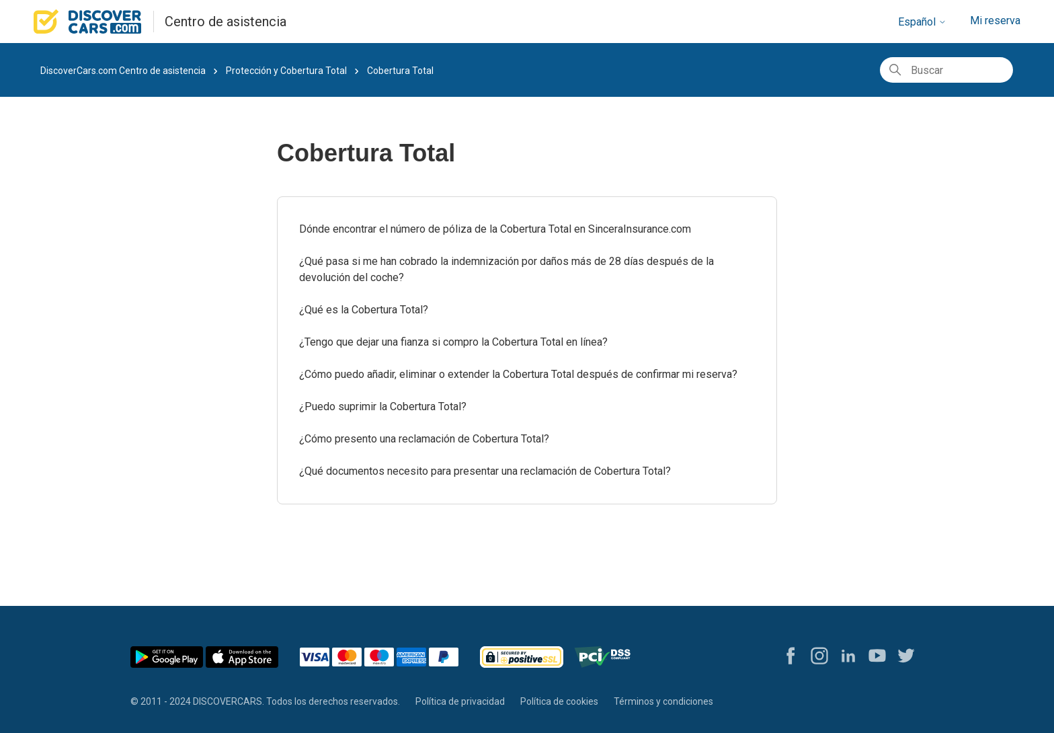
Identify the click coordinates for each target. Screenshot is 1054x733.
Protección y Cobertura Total (286, 70)
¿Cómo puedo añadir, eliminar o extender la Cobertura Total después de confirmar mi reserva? (518, 374)
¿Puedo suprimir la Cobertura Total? (383, 406)
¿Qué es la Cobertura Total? (363, 309)
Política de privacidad (460, 701)
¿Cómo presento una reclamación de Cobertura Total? (424, 438)
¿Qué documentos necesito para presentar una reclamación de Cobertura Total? (485, 471)
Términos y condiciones (663, 701)
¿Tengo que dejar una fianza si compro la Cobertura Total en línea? (453, 342)
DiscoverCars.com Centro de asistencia (123, 70)
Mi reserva (995, 20)
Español (922, 21)
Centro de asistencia (225, 21)
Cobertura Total (400, 70)
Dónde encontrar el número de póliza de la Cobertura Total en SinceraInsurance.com (495, 229)
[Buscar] (946, 70)
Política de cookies (559, 701)
